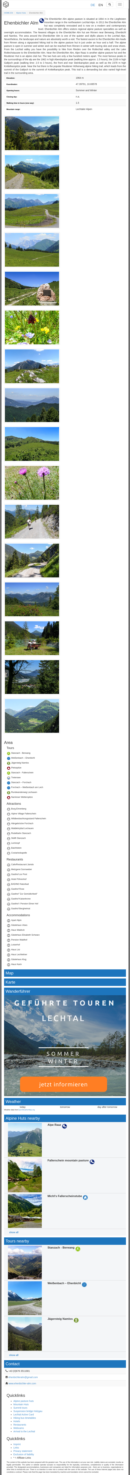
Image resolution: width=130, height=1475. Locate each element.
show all (13, 1232)
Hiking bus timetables (24, 1418)
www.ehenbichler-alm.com (22, 1383)
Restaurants (19, 1424)
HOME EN (8, 13)
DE (93, 5)
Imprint (17, 1444)
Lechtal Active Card (23, 1414)
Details (65, 754)
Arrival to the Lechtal (24, 1431)
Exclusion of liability (23, 1454)
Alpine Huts (21, 13)
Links (16, 1447)
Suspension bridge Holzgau (27, 1411)
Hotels (16, 1421)
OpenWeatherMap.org (26, 1110)
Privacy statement (22, 1451)
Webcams (18, 1428)
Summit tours (20, 1407)
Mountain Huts (21, 1404)
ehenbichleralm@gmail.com (23, 1377)
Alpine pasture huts (23, 1401)
